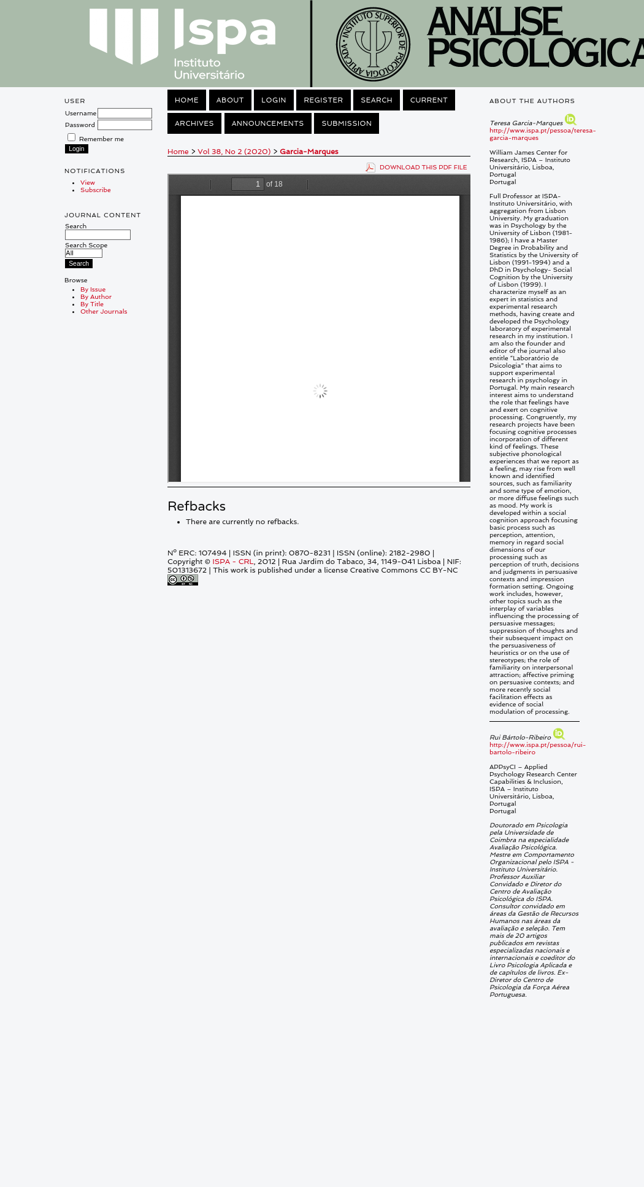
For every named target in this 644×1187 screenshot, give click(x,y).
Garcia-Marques (309, 151)
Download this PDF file (423, 167)
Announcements (268, 123)
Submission (346, 123)
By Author (96, 296)
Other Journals (104, 311)
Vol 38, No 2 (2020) (233, 151)
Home (187, 100)
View (87, 182)
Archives (194, 123)
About (230, 100)
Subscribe (95, 189)
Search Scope (86, 249)
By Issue (92, 289)
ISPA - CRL (232, 561)
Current (429, 100)
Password (80, 124)
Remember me (101, 138)
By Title (92, 303)
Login (273, 100)
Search (98, 230)
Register (323, 100)
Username (80, 113)
